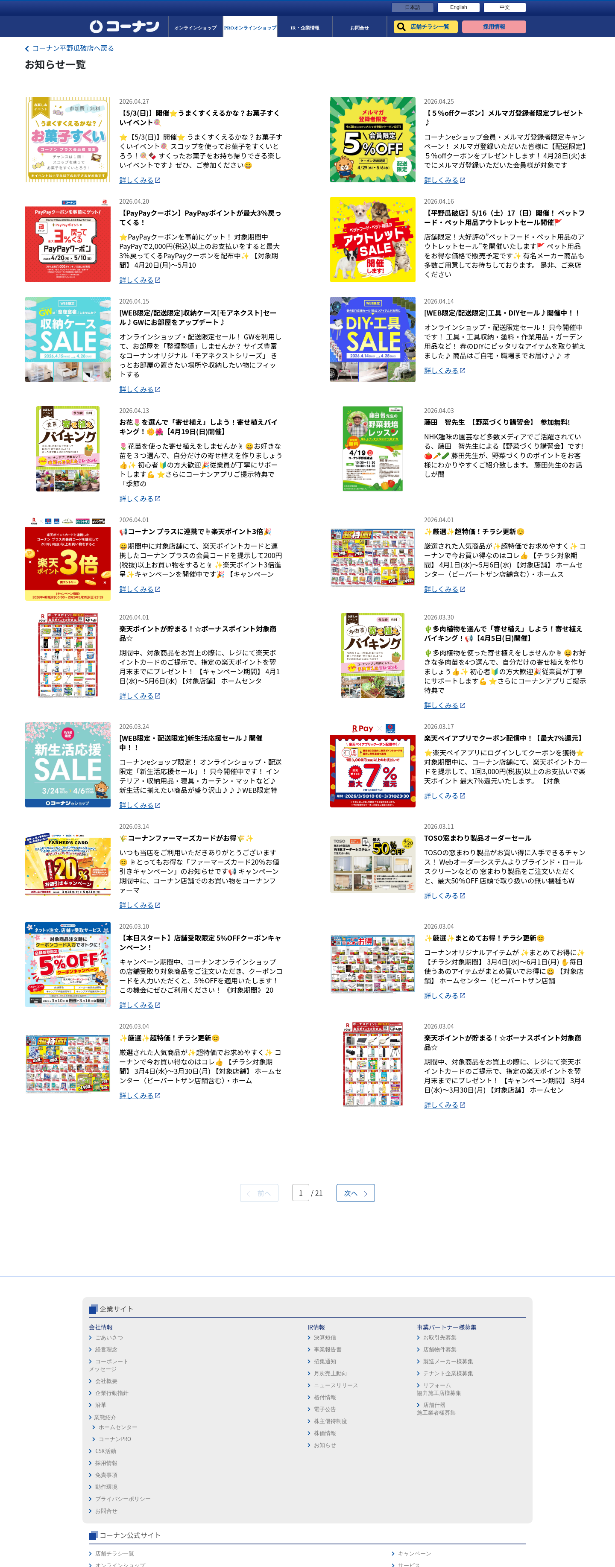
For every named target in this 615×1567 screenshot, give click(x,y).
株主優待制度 (184, 1551)
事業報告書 (181, 1479)
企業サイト (117, 1438)
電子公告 (178, 1539)
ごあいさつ (109, 1467)
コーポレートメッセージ (109, 1495)
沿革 (100, 1534)
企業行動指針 (112, 1522)
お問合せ (322, 1505)
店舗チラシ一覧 (414, 1457)
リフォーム (409, 1528)
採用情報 (322, 1457)
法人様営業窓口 (414, 1493)
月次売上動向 (184, 1503)
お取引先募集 (255, 1467)
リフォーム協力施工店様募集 (254, 1518)
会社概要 (106, 1510)
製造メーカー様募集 (264, 1491)
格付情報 (178, 1527)
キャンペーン (494, 1457)
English (458, 7)
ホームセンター (118, 1557)
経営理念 (106, 1479)
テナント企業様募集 (264, 1503)
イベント (406, 1505)
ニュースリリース (189, 1515)
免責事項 (322, 1469)
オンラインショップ (420, 1469)
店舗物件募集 (255, 1479)
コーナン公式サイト (430, 1438)
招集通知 (178, 1491)
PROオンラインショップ (425, 1481)
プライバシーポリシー (338, 1493)
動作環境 (322, 1481)
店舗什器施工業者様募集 (251, 1538)
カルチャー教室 (414, 1540)
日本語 (412, 7)
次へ (356, 1323)
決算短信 (178, 1467)
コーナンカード (497, 1493)
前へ (259, 1323)
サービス (489, 1469)
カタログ (489, 1481)
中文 (505, 7)
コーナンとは (494, 1505)
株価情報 (178, 1563)
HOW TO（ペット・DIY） (426, 1516)
